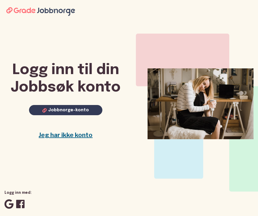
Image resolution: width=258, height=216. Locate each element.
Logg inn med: (18, 193)
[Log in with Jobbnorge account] (65, 110)
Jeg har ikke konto (65, 135)
